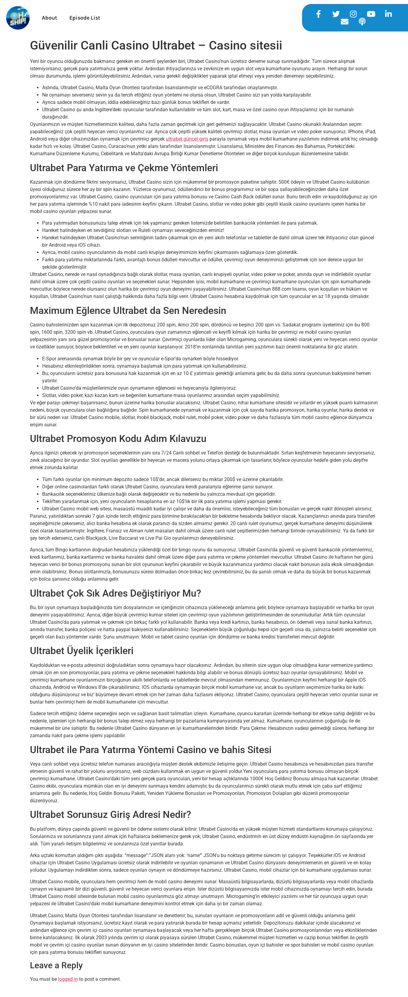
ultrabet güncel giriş (187, 139)
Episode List (84, 17)
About (49, 17)
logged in (68, 979)
